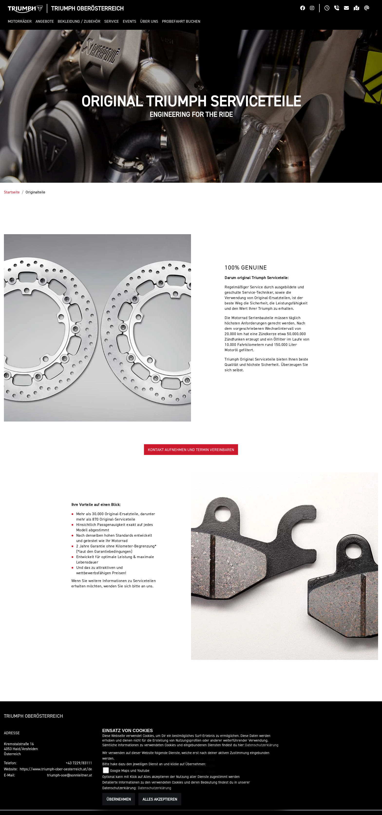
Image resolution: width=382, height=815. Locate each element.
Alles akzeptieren (160, 799)
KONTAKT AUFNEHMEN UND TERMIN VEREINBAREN (191, 449)
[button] (21, 21)
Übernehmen (118, 799)
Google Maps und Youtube (129, 770)
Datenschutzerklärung (261, 745)
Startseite (12, 192)
